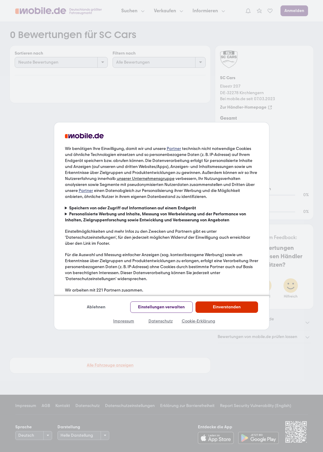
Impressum (123, 321)
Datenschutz (160, 321)
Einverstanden (227, 307)
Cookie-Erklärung (198, 321)
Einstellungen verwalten (161, 307)
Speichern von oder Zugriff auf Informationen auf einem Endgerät (132, 208)
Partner (174, 148)
